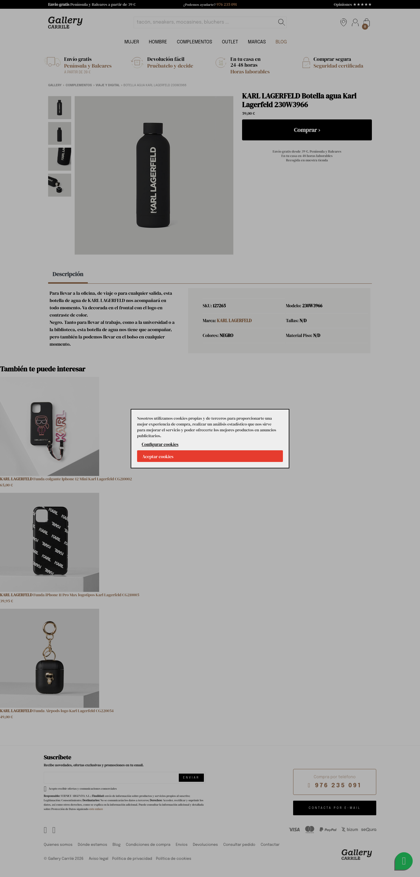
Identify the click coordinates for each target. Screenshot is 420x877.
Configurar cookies (160, 444)
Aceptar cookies (158, 457)
